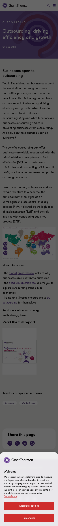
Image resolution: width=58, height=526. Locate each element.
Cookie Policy (10, 496)
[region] (29, 489)
